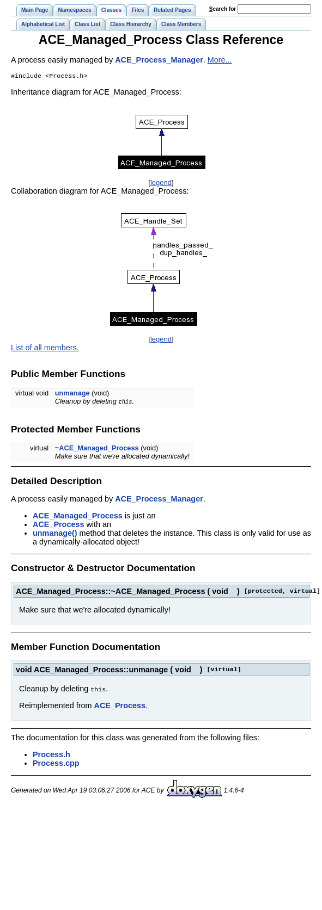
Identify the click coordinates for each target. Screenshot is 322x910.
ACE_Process (58, 525)
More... (220, 59)
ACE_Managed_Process (78, 516)
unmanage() (55, 534)
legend (161, 183)
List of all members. (45, 348)
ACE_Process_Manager (159, 59)
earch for (223, 9)
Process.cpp (56, 763)
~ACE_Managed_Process (97, 449)
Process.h (51, 755)
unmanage (72, 394)
